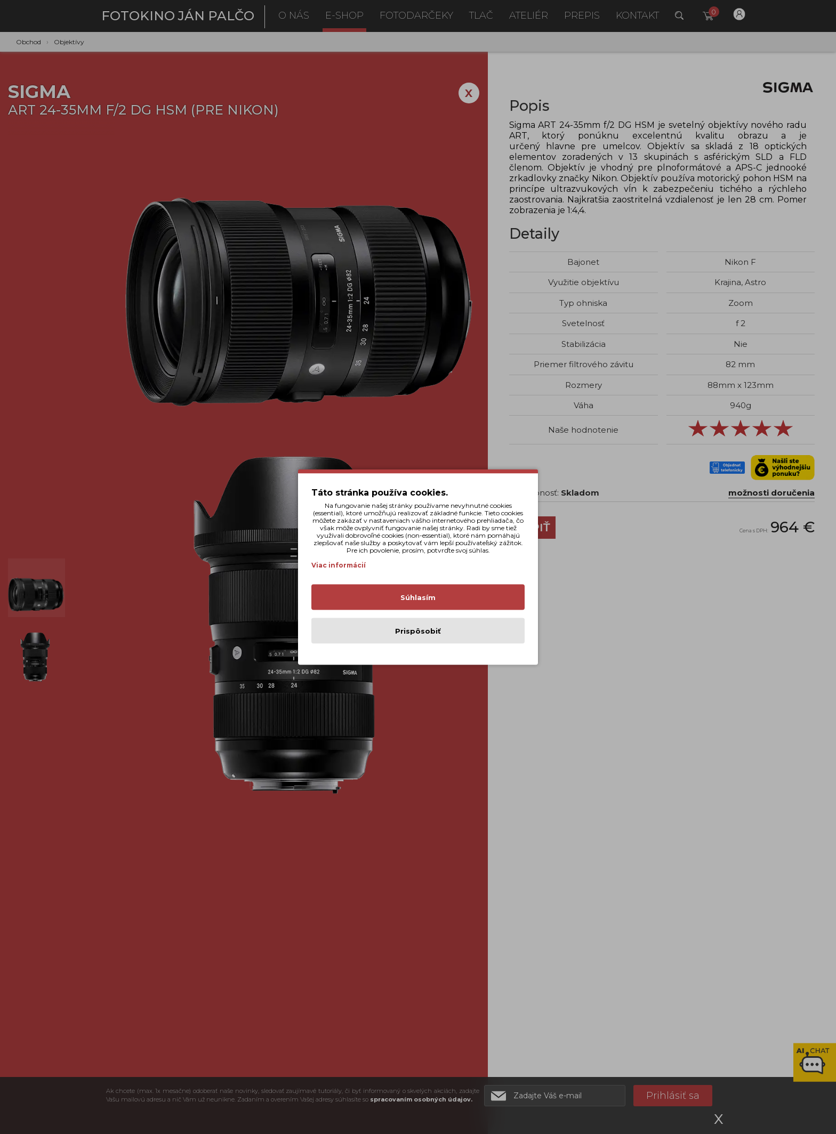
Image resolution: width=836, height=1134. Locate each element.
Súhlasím (418, 597)
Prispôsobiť (418, 631)
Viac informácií (338, 565)
